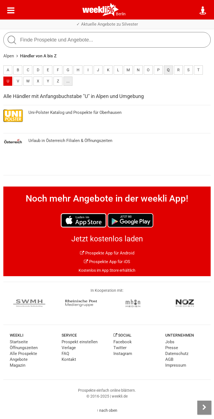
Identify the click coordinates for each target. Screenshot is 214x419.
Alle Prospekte (23, 353)
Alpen (8, 55)
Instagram (122, 353)
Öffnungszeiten (24, 347)
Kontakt (69, 359)
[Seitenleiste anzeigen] (204, 408)
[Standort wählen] (203, 10)
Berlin (121, 14)
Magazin (17, 365)
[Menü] (11, 10)
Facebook (122, 341)
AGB (169, 359)
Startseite (19, 341)
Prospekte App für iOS (107, 261)
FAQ (65, 353)
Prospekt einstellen (80, 341)
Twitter (120, 347)
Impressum (175, 365)
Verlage (69, 347)
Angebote (19, 359)
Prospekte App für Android (107, 253)
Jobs (169, 341)
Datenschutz (176, 353)
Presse (171, 347)
